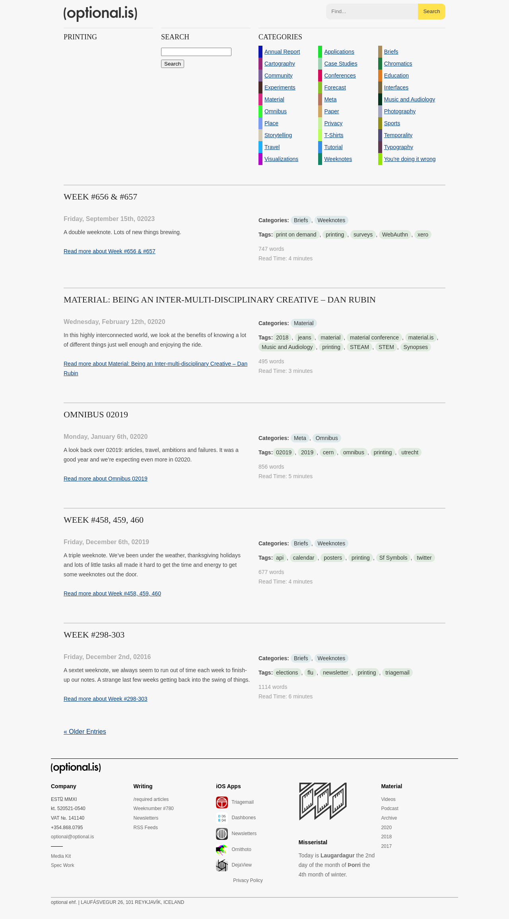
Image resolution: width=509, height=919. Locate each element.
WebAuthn (395, 234)
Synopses (416, 347)
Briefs (301, 220)
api (280, 558)
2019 (307, 452)
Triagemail (235, 802)
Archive (389, 818)
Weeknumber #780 (154, 808)
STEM (386, 347)
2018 (282, 337)
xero (423, 234)
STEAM (359, 347)
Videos (388, 799)
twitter (424, 558)
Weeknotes (332, 220)
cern (328, 452)
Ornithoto (233, 850)
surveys (363, 234)
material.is (421, 337)
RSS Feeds (146, 827)
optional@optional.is (72, 837)
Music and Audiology (287, 347)
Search (431, 11)
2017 (386, 846)
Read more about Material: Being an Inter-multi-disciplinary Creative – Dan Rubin (155, 368)
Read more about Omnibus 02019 (106, 478)
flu (310, 672)
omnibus (353, 452)
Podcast (389, 808)
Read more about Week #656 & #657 (109, 251)
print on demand (296, 234)
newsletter (335, 672)
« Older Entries (85, 731)
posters (333, 558)
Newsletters (146, 818)
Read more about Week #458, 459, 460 (112, 593)
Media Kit (61, 856)
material (331, 337)
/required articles (151, 799)
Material (304, 323)
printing (335, 234)
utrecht (409, 452)
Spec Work (62, 865)
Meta (300, 438)
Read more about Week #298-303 (106, 699)
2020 (386, 827)
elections (287, 672)
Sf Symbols (393, 558)
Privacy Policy (248, 880)
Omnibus (327, 438)
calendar (304, 558)
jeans (304, 337)
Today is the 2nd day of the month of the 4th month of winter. (337, 865)
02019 (283, 452)
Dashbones (236, 818)
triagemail (397, 672)
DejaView (234, 865)
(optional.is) (101, 14)
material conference (374, 337)
